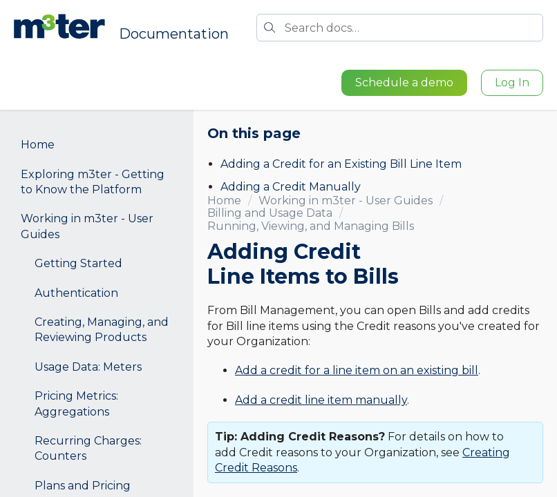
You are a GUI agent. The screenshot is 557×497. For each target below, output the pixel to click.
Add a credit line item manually (321, 400)
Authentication (76, 293)
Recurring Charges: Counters (88, 448)
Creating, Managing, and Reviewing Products (102, 329)
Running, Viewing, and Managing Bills (310, 226)
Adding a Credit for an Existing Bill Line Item (341, 163)
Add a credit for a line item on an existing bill (356, 370)
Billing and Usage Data (269, 213)
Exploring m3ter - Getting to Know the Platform (92, 182)
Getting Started (78, 263)
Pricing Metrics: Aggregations (76, 403)
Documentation (174, 34)
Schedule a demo (404, 82)
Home (38, 144)
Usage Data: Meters (88, 366)
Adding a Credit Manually (290, 186)
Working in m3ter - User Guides (87, 226)
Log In (512, 82)
